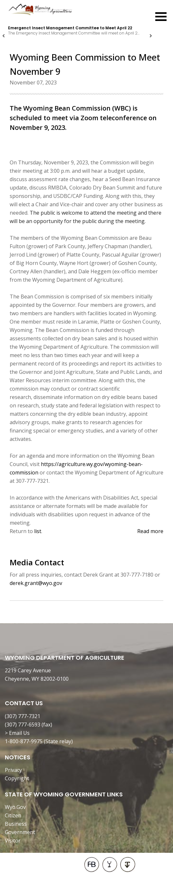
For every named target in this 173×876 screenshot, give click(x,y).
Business (16, 823)
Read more (150, 531)
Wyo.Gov (15, 807)
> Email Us (17, 732)
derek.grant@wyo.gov (36, 583)
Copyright (17, 778)
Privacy (13, 770)
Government (20, 832)
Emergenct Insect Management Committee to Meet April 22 (70, 28)
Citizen (13, 815)
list (37, 531)
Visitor (13, 840)
